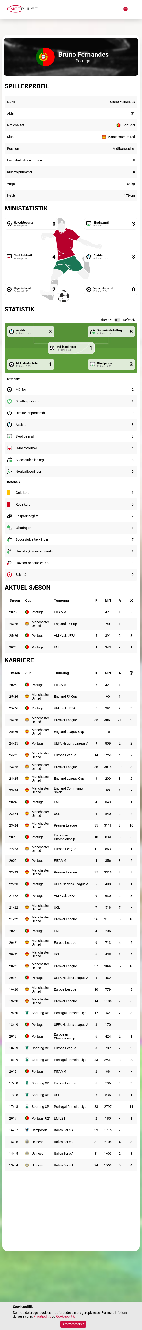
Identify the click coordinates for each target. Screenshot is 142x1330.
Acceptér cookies (73, 1324)
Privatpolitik (42, 1316)
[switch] (117, 320)
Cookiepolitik (65, 1316)
